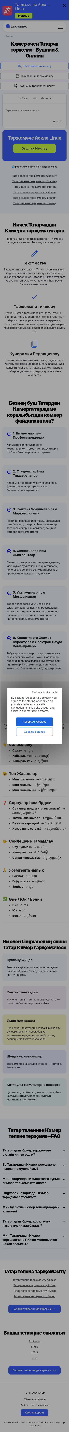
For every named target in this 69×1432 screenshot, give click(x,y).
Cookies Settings (34, 731)
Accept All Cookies (34, 721)
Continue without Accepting (45, 692)
